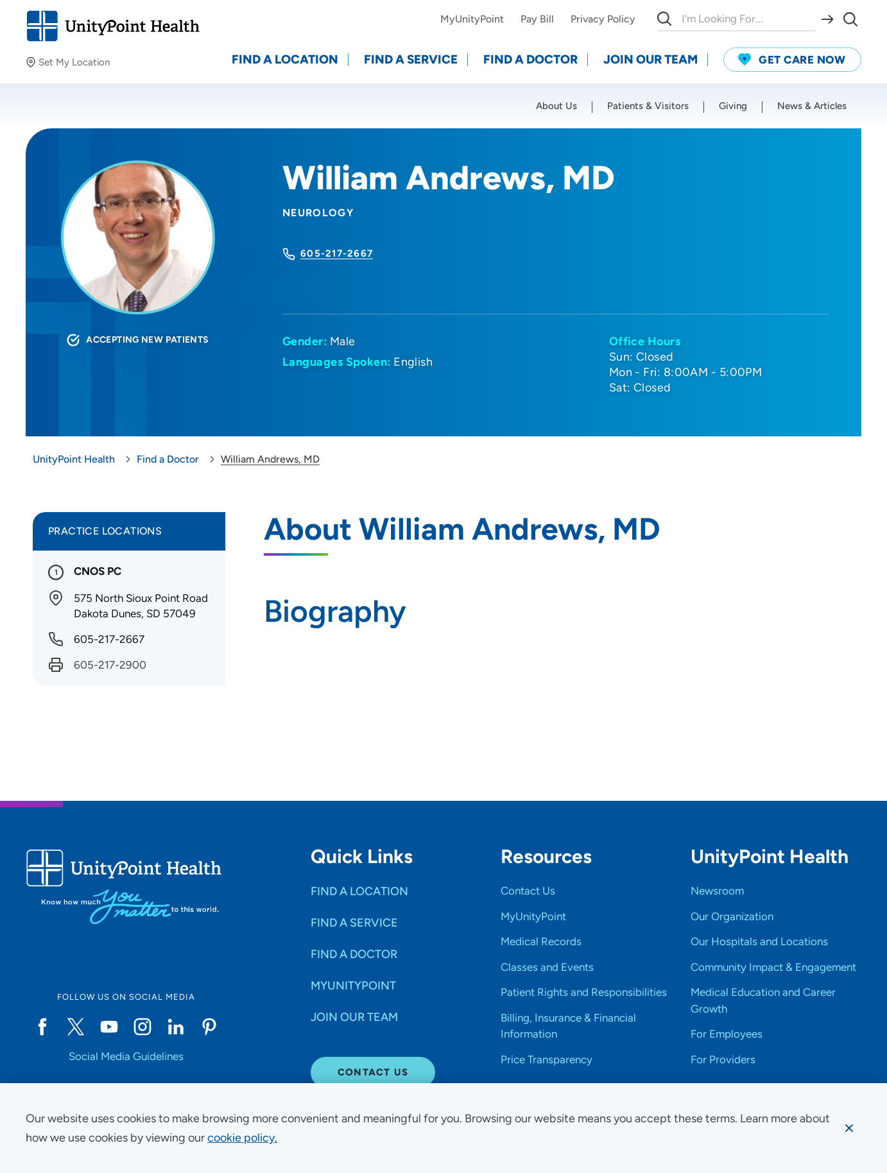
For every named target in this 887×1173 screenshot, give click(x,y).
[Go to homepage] (113, 26)
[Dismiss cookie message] (849, 1128)
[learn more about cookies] (242, 1137)
